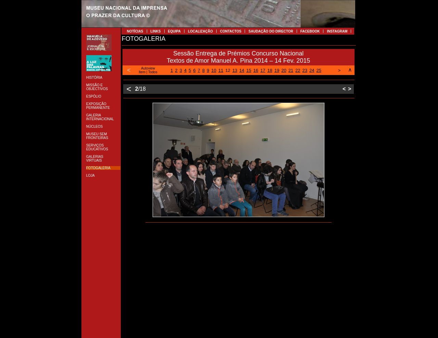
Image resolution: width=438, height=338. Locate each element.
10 (213, 70)
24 (311, 70)
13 (234, 70)
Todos (152, 72)
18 (269, 70)
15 (248, 70)
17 (262, 70)
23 (304, 70)
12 (227, 70)
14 (241, 70)
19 (276, 70)
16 (255, 70)
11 (220, 70)
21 (290, 70)
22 (297, 70)
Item (142, 72)
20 (283, 70)
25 (319, 70)
